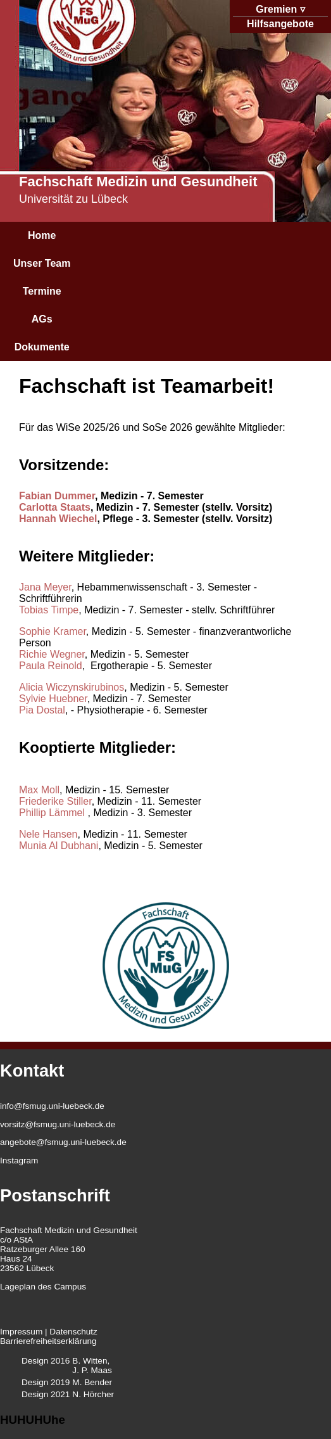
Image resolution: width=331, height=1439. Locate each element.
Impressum (21, 1331)
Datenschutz (73, 1331)
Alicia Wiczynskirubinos (71, 687)
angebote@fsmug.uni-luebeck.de (63, 1142)
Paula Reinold (50, 665)
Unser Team (41, 263)
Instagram (19, 1160)
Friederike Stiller (55, 801)
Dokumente (42, 347)
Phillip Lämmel (53, 812)
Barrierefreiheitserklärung (48, 1341)
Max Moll (39, 789)
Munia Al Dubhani (58, 845)
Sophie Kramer (52, 631)
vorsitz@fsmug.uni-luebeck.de (57, 1124)
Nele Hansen (48, 834)
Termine (42, 291)
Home (42, 235)
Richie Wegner (52, 654)
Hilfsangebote (280, 23)
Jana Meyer (45, 587)
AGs (42, 319)
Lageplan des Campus (43, 1286)
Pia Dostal (42, 710)
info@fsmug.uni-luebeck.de (52, 1106)
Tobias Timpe (48, 609)
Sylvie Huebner (53, 698)
